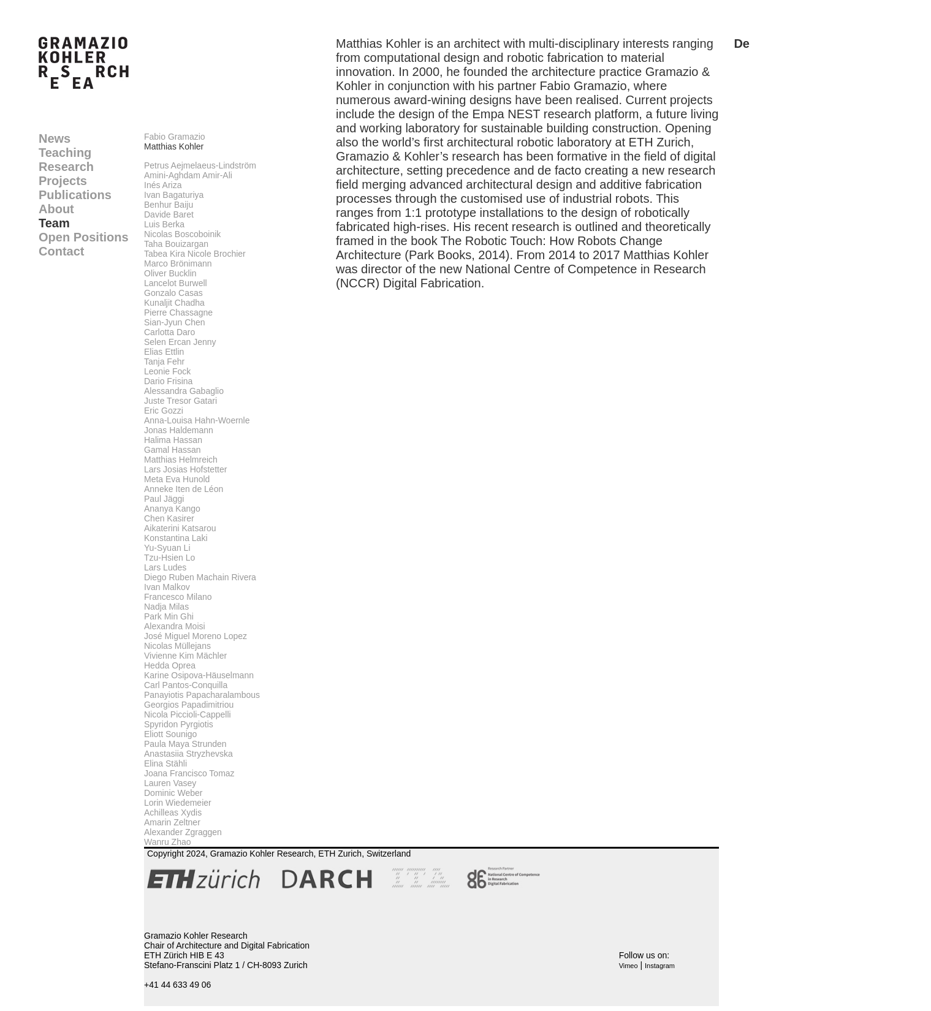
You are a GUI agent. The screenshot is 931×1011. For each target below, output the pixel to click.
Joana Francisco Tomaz (189, 773)
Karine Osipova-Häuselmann (199, 675)
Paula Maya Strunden (185, 744)
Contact (61, 251)
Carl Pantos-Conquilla (185, 685)
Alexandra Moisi (174, 626)
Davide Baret (169, 214)
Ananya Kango (172, 508)
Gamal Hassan (172, 450)
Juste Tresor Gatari (180, 401)
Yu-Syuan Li (167, 548)
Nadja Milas (166, 607)
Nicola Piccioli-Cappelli (187, 714)
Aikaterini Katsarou (180, 528)
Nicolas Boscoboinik (182, 234)
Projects (63, 180)
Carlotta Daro (169, 332)
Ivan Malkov (167, 587)
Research (66, 166)
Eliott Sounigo (170, 734)
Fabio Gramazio (174, 137)
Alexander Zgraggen (183, 832)
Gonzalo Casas (173, 293)
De (742, 43)
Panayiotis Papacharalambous (202, 695)
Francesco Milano (178, 597)
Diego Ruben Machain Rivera (200, 577)
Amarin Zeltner (172, 822)
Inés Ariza (162, 185)
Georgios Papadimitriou (189, 705)
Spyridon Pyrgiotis (178, 724)
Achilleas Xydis (173, 812)
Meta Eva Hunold (177, 479)
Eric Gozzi (163, 410)
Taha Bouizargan (176, 244)
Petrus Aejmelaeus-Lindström (200, 165)
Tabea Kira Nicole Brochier (195, 254)
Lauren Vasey (170, 783)
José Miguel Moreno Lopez (195, 636)
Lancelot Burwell (175, 283)
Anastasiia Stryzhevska (188, 754)
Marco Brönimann (178, 263)
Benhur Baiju (168, 205)
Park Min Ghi (169, 616)
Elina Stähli (165, 763)
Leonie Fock (167, 371)
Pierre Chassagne (178, 312)
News (54, 138)
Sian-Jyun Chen (174, 322)
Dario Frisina (168, 381)
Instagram (660, 965)
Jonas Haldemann (178, 430)
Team (54, 223)
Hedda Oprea (170, 665)
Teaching (65, 152)
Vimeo (628, 965)
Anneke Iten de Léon (183, 489)
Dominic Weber (173, 793)
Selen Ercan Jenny (180, 342)
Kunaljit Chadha (174, 303)
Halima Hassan (173, 440)
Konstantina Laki (176, 538)
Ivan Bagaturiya (173, 195)
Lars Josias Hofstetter (185, 469)
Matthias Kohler (173, 146)
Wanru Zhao (167, 842)
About (56, 209)
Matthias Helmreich (181, 459)
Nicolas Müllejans (177, 646)
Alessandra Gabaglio (184, 391)
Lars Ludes (165, 567)
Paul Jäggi (164, 499)
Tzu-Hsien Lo (169, 557)
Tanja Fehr (164, 361)
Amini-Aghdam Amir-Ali (188, 175)
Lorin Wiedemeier (177, 803)
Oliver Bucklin (170, 273)
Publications (75, 195)
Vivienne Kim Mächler (185, 656)
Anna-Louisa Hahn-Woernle (197, 420)
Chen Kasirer (169, 518)
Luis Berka (164, 224)
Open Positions (84, 237)
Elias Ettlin (164, 352)
